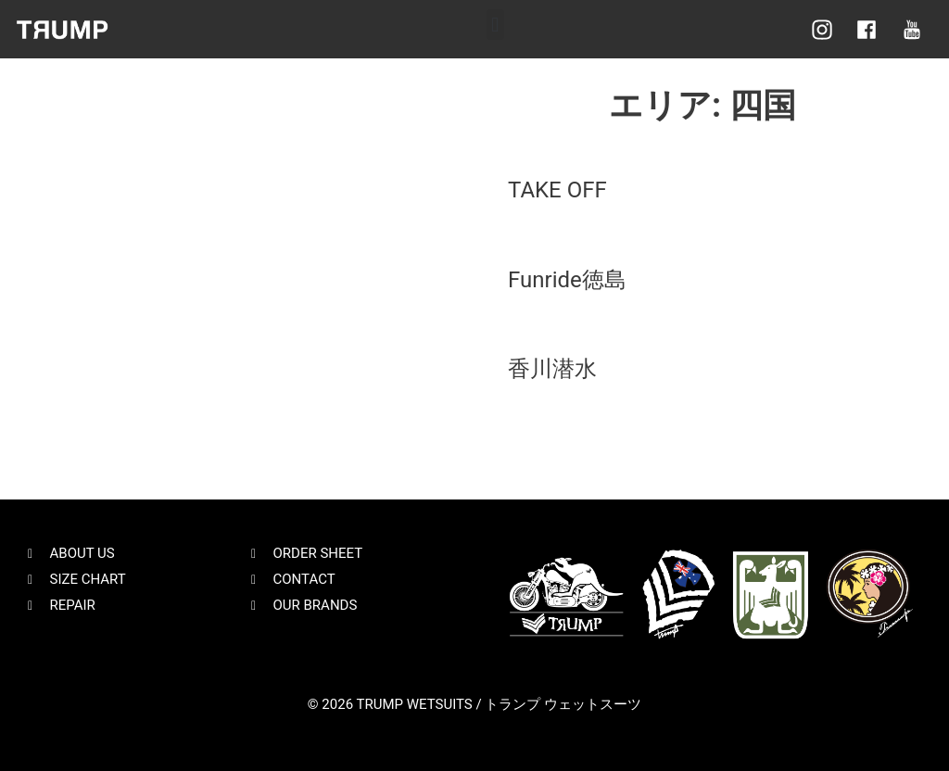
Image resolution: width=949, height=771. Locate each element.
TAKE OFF (557, 190)
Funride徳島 (567, 280)
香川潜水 (552, 369)
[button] (495, 24)
